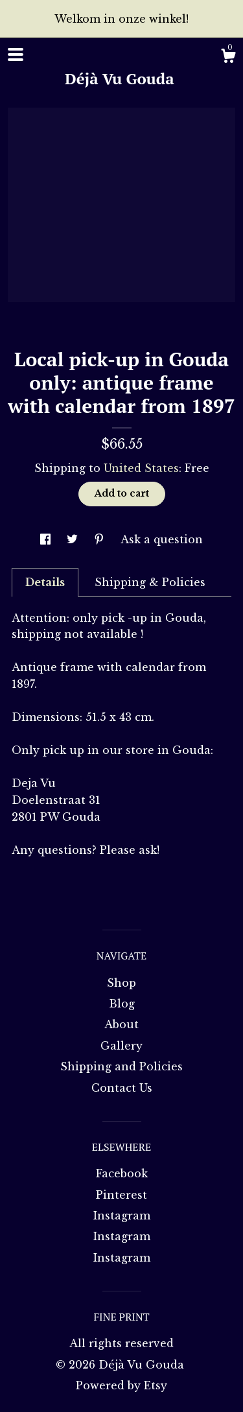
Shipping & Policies (150, 582)
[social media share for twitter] (74, 539)
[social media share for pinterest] (101, 539)
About (121, 1024)
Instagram (121, 1215)
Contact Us (121, 1087)
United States (141, 468)
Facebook (122, 1173)
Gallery (121, 1045)
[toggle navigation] (15, 54)
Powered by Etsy (121, 1385)
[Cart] (228, 57)
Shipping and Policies (121, 1066)
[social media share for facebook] (47, 539)
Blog (122, 1003)
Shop (121, 982)
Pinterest (121, 1194)
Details (45, 582)
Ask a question (162, 539)
